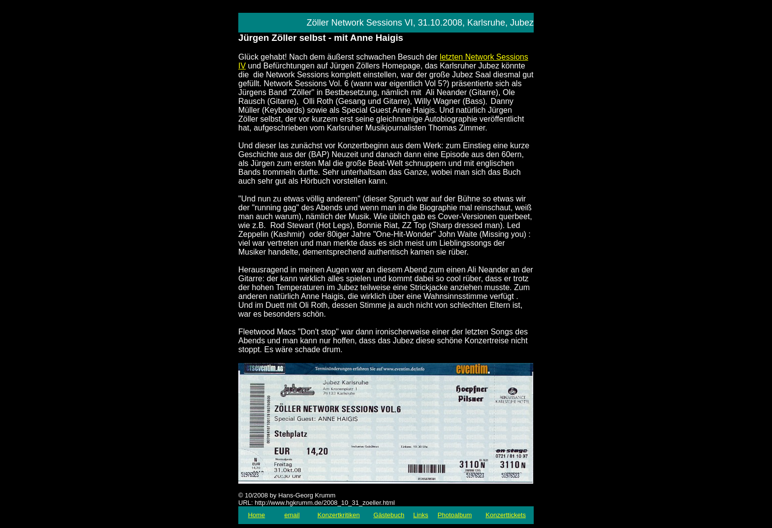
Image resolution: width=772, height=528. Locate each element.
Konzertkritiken (339, 515)
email (291, 515)
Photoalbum (455, 515)
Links (420, 515)
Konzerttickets (505, 515)
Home (256, 515)
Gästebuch (388, 515)
